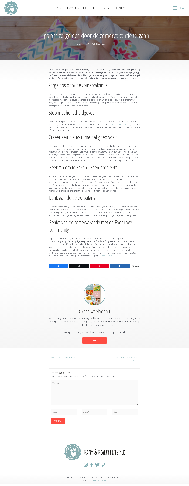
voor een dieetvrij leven (118, 124)
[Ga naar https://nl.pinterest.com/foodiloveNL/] (107, 467)
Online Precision (99, 483)
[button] (94, 340)
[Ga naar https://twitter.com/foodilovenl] (99, 467)
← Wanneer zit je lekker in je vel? (62, 357)
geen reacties (108, 43)
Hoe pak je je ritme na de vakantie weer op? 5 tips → (125, 357)
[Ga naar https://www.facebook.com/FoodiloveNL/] (90, 467)
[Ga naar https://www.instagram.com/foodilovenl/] (81, 467)
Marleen (78, 43)
